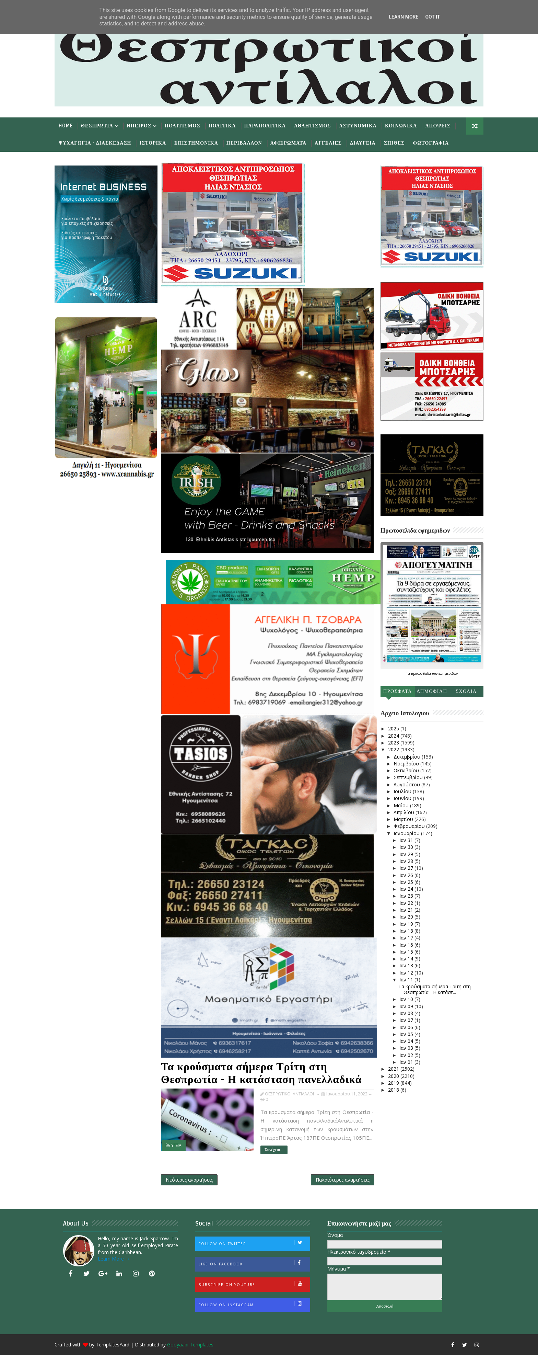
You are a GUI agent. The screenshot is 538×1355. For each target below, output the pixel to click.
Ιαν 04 (406, 1041)
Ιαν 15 (406, 951)
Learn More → (114, 1258)
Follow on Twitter (254, 1243)
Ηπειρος (139, 126)
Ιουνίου (403, 798)
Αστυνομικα (358, 126)
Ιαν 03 (406, 1048)
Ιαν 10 (406, 999)
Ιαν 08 (406, 1013)
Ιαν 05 (406, 1034)
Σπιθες (394, 143)
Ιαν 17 (406, 937)
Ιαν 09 (406, 1006)
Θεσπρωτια (97, 126)
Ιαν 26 (406, 875)
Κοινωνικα (401, 126)
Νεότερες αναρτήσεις (189, 1179)
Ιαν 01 (406, 1062)
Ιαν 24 (406, 889)
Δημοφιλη (432, 691)
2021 (394, 1069)
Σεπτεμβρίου (409, 777)
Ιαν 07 (406, 1020)
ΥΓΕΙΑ (176, 1145)
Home (66, 126)
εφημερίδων (448, 673)
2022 (394, 749)
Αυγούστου (407, 784)
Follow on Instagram (254, 1304)
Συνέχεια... (274, 1149)
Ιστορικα (152, 143)
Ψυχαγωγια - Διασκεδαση (95, 143)
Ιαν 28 (406, 861)
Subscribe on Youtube (254, 1284)
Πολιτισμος (182, 126)
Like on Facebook (254, 1263)
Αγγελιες (328, 143)
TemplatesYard (112, 1344)
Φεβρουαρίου (410, 826)
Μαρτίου (404, 819)
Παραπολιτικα (265, 126)
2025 (394, 728)
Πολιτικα (222, 126)
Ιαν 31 (406, 840)
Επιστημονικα (196, 143)
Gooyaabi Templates (190, 1344)
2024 (394, 735)
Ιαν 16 (406, 945)
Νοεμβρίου (407, 763)
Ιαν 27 (406, 868)
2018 (394, 1089)
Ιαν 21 (406, 910)
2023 (394, 742)
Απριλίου (405, 812)
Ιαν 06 (406, 1027)
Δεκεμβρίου (408, 756)
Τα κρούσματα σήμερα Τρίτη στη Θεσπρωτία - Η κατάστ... (434, 989)
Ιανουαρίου (407, 833)
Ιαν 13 (406, 965)
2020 (394, 1076)
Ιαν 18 (406, 930)
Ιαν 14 (406, 958)
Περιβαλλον (244, 143)
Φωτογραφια (431, 143)
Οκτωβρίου (407, 770)
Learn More (403, 17)
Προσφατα (397, 691)
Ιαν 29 (406, 854)
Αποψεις (438, 126)
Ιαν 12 (406, 972)
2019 (394, 1083)
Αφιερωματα (288, 143)
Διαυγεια (362, 143)
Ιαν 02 (406, 1055)
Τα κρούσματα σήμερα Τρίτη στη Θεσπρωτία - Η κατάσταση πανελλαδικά (261, 1073)
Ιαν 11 (406, 979)
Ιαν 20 (406, 916)
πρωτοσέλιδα (421, 673)
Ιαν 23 (406, 895)
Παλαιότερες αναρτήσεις (343, 1179)
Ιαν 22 (406, 903)
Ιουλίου (403, 791)
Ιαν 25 (406, 882)
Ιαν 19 (406, 924)
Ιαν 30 (406, 847)
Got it (432, 17)
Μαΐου (402, 805)
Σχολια (466, 691)
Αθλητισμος (312, 126)
